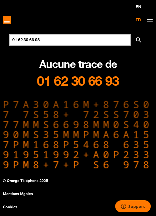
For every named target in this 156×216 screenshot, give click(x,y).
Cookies (10, 207)
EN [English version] (138, 6)
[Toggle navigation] (149, 19)
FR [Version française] (138, 19)
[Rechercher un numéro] (70, 40)
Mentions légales (18, 194)
